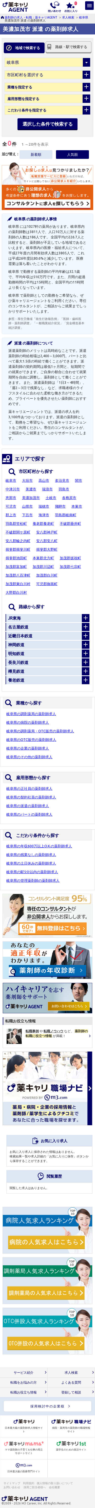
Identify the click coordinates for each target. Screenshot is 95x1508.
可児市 (11, 506)
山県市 (27, 506)
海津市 (44, 515)
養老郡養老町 (43, 523)
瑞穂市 (44, 506)
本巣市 (76, 506)
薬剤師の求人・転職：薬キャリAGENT (31, 17)
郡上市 (11, 515)
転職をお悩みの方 (23, 1382)
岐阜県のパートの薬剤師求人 (29, 814)
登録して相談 (71, 1392)
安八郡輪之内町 (18, 541)
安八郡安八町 (47, 541)
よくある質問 (71, 1382)
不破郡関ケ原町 (18, 532)
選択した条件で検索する (48, 123)
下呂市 (27, 515)
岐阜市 (11, 480)
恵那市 (11, 498)
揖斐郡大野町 (47, 549)
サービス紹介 (23, 1372)
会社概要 (55, 1487)
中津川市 (13, 489)
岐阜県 (83, 17)
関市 (78, 480)
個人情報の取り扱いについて (55, 1483)
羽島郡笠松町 (16, 523)
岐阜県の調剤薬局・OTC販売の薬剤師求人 (40, 731)
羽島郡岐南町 (65, 515)
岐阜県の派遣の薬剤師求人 (27, 806)
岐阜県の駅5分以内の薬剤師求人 (32, 872)
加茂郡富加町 (16, 566)
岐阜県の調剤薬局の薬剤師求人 (31, 714)
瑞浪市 (47, 489)
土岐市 (51, 498)
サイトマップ (12, 1483)
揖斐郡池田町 (16, 558)
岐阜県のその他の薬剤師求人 (29, 757)
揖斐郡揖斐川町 (18, 549)
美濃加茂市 (31, 498)
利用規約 (28, 1483)
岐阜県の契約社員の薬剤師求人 (31, 797)
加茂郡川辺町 (43, 566)
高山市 (44, 480)
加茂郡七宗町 (70, 566)
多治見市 (62, 480)
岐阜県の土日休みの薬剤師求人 (31, 863)
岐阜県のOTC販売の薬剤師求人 (31, 739)
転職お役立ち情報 (23, 1392)
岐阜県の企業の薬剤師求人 (27, 748)
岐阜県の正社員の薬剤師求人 (29, 788)
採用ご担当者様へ (35, 1487)
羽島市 (64, 489)
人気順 (72, 154)
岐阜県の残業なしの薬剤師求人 (31, 854)
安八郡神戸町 (47, 532)
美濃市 (31, 489)
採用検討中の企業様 (47, 1406)
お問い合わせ (12, 1487)
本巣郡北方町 (43, 558)
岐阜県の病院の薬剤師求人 (27, 722)
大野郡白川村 (16, 592)
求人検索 (68, 17)
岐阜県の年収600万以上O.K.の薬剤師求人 (39, 846)
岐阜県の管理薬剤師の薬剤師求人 (33, 880)
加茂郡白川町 (47, 575)
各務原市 (69, 498)
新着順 (36, 154)
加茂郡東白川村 (18, 584)
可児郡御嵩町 (47, 584)
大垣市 (27, 480)
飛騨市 (60, 506)
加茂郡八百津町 (18, 575)
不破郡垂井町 (70, 523)
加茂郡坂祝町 (70, 558)
